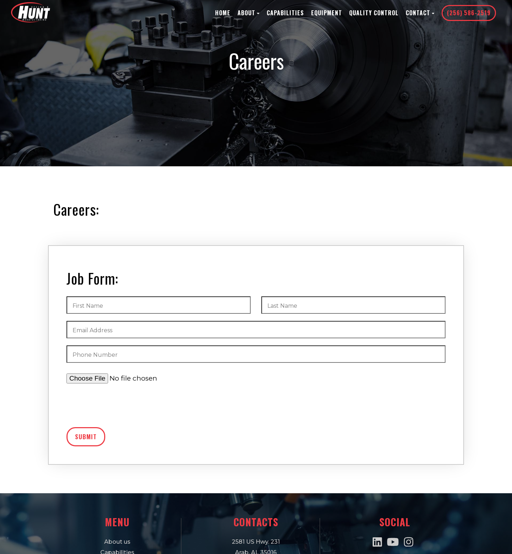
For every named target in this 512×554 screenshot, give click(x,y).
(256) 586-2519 (469, 13)
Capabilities (285, 13)
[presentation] (120, 408)
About (249, 13)
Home (222, 13)
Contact (420, 13)
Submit (86, 436)
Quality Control (374, 13)
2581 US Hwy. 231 (256, 541)
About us (117, 541)
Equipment (326, 13)
